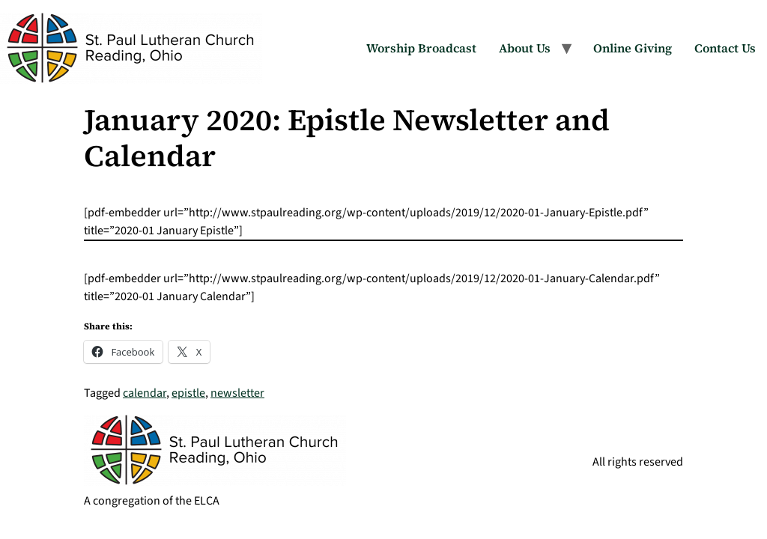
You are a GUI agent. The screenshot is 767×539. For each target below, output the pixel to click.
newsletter (237, 393)
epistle (188, 393)
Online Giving (632, 48)
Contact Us (725, 48)
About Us (525, 48)
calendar (144, 393)
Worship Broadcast (421, 48)
